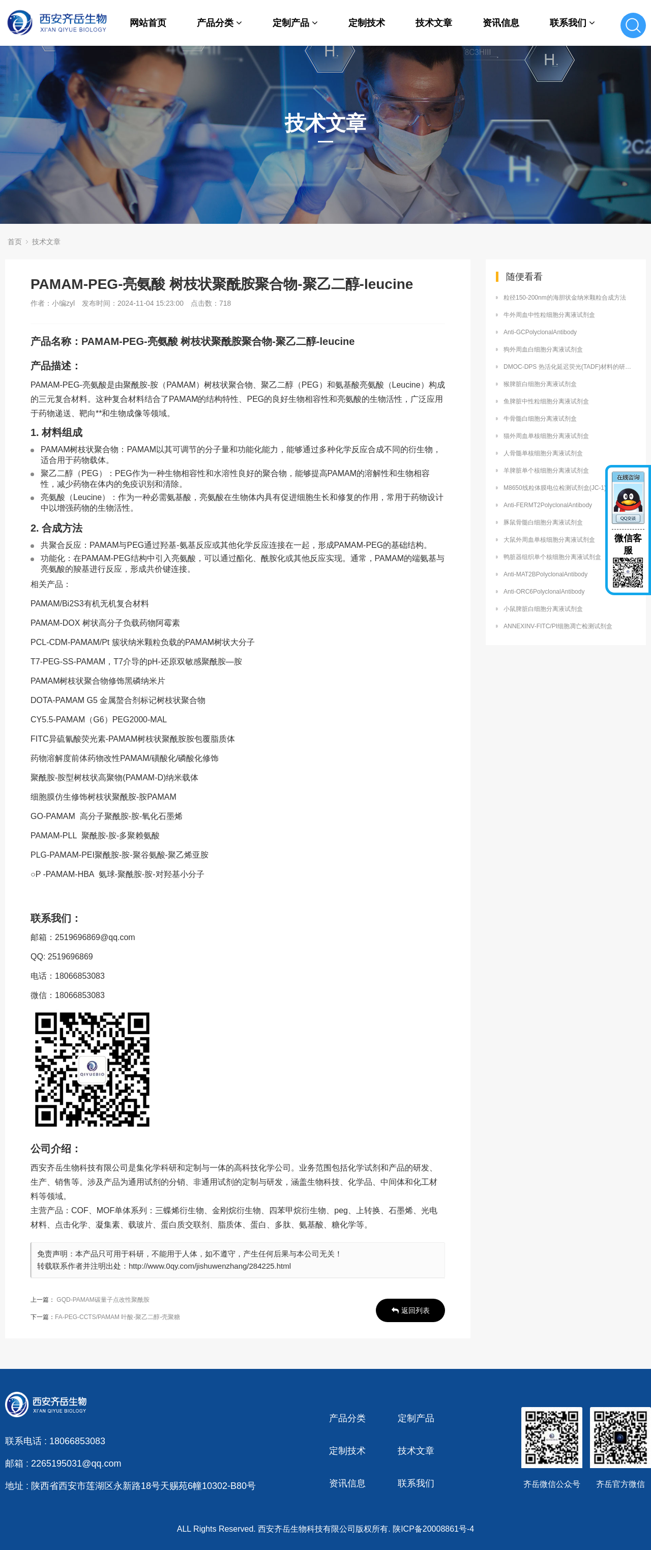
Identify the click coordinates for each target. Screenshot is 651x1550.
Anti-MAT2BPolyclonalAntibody (545, 574)
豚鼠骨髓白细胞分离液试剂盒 (543, 522)
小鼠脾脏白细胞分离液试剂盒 (543, 608)
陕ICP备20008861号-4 (433, 1529)
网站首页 (148, 23)
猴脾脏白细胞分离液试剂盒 (540, 384)
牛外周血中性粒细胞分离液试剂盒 (549, 314)
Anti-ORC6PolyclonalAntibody (544, 591)
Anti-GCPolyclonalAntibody (540, 332)
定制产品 (295, 23)
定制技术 (366, 23)
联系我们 (572, 23)
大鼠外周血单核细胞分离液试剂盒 (549, 539)
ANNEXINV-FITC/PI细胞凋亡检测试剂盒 (558, 626)
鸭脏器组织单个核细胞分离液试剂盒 (552, 557)
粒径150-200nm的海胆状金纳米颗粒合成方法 (565, 297)
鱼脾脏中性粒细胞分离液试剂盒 (546, 401)
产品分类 (219, 23)
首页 (15, 242)
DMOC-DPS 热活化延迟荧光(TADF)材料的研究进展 (570, 366)
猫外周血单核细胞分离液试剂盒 (546, 436)
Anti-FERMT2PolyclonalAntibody (548, 505)
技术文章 (434, 23)
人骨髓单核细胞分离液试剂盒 (543, 453)
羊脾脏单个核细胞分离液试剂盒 (546, 470)
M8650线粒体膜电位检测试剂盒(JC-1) (555, 487)
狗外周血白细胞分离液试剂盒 (543, 349)
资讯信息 (501, 23)
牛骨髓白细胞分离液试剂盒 (540, 418)
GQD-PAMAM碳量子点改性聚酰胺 (102, 1299)
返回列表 (411, 1310)
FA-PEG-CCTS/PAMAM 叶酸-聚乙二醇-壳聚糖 (117, 1317)
